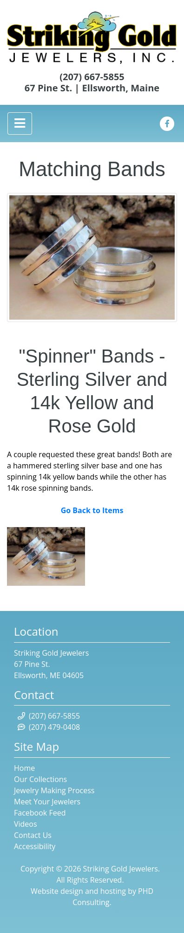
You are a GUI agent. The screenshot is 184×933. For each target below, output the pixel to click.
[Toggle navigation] (19, 123)
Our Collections (40, 779)
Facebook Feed (40, 813)
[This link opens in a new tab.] (167, 122)
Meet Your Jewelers (47, 801)
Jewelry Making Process (54, 790)
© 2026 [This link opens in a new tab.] (67, 869)
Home (24, 768)
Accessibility (34, 846)
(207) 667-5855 (92, 76)
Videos (25, 824)
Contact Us (33, 835)
